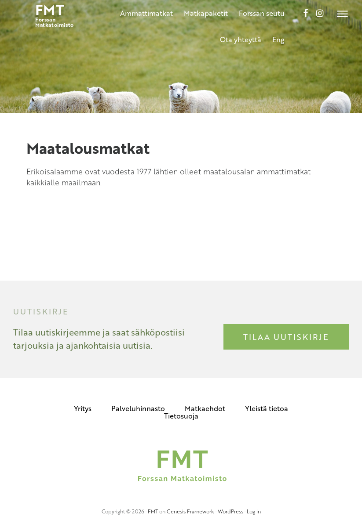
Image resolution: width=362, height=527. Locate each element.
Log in (254, 511)
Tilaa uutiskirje (286, 337)
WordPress (230, 511)
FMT (153, 511)
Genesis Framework (190, 511)
